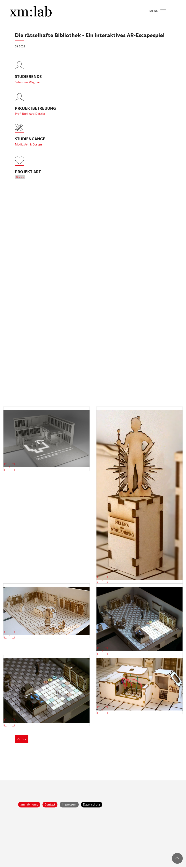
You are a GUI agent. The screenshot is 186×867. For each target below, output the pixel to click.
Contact (50, 804)
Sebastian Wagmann (28, 90)
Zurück (21, 739)
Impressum (69, 804)
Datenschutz (91, 804)
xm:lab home (29, 804)
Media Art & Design (28, 144)
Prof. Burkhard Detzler (30, 122)
